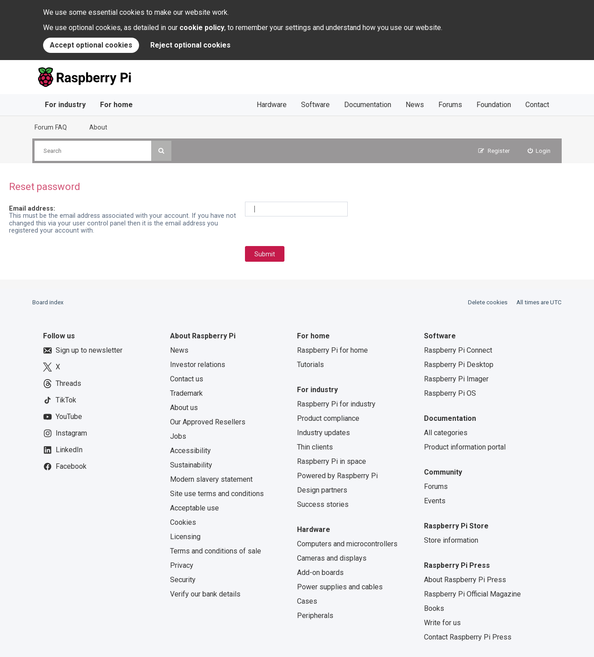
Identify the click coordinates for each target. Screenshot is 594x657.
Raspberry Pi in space (331, 461)
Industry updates (323, 432)
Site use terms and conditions (217, 493)
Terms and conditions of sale (215, 551)
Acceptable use (194, 508)
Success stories (323, 504)
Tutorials (310, 364)
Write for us (442, 622)
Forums (450, 104)
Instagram (65, 433)
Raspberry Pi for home (332, 350)
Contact (537, 104)
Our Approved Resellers (207, 422)
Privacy (181, 565)
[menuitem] (539, 151)
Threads (62, 383)
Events (435, 501)
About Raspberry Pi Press (465, 579)
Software (315, 104)
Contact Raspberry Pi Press (467, 637)
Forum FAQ (51, 127)
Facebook (65, 466)
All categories (445, 432)
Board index (48, 302)
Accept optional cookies (91, 45)
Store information (451, 540)
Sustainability (191, 465)
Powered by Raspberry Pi (337, 475)
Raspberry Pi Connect (458, 350)
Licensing (185, 536)
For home (116, 104)
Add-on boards (320, 572)
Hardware (272, 104)
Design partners (322, 490)
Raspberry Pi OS (450, 393)
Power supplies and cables (340, 587)
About (98, 127)
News (415, 104)
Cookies (183, 522)
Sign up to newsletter (82, 350)
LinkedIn (63, 449)
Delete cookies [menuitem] (487, 302)
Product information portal (465, 447)
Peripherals (315, 615)
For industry (65, 104)
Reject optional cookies (190, 45)
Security (183, 579)
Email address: (32, 208)
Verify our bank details (205, 594)
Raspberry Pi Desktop (459, 364)
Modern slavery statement (211, 479)
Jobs (178, 436)
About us (184, 407)
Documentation (367, 104)
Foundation (493, 104)
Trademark (186, 393)
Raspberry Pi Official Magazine (472, 594)
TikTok (59, 400)
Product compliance (328, 418)
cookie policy (201, 27)
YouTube (62, 416)
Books (434, 608)
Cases (307, 601)
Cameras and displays (332, 558)
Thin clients (315, 447)
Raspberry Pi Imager (456, 379)
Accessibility (190, 450)
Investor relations (197, 364)
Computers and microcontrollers (347, 544)
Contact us (186, 379)
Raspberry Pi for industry (336, 404)
